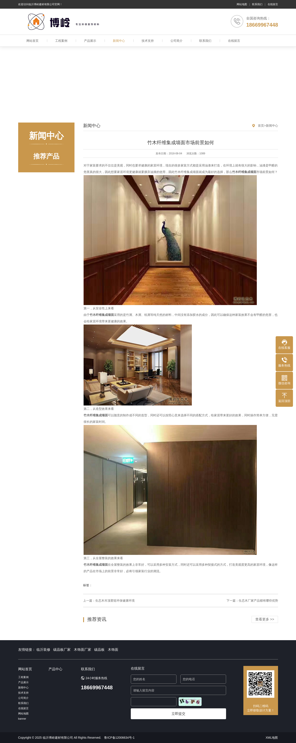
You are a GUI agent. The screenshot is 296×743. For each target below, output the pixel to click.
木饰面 (113, 649)
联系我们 (257, 4)
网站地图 (242, 4)
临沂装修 (43, 649)
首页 (261, 125)
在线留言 (273, 4)
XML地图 (272, 737)
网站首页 (32, 40)
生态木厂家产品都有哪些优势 (258, 600)
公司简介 (176, 40)
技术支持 (148, 40)
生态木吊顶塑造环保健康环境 (115, 600)
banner (22, 718)
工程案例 (61, 40)
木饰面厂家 (82, 649)
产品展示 (90, 40)
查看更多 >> (264, 619)
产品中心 (55, 669)
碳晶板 (99, 649)
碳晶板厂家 (62, 649)
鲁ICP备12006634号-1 (119, 737)
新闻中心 (119, 40)
